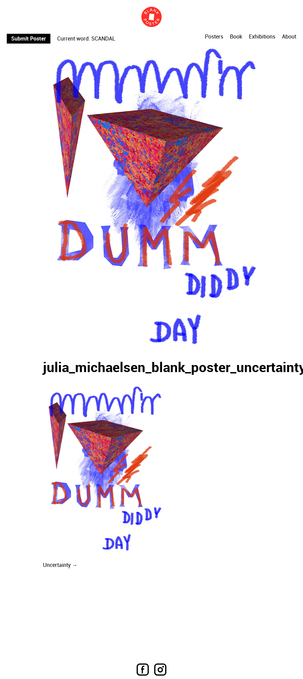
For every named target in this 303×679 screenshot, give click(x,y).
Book (236, 37)
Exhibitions (262, 37)
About (289, 37)
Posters (214, 37)
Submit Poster (28, 38)
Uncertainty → (60, 565)
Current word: (73, 38)
